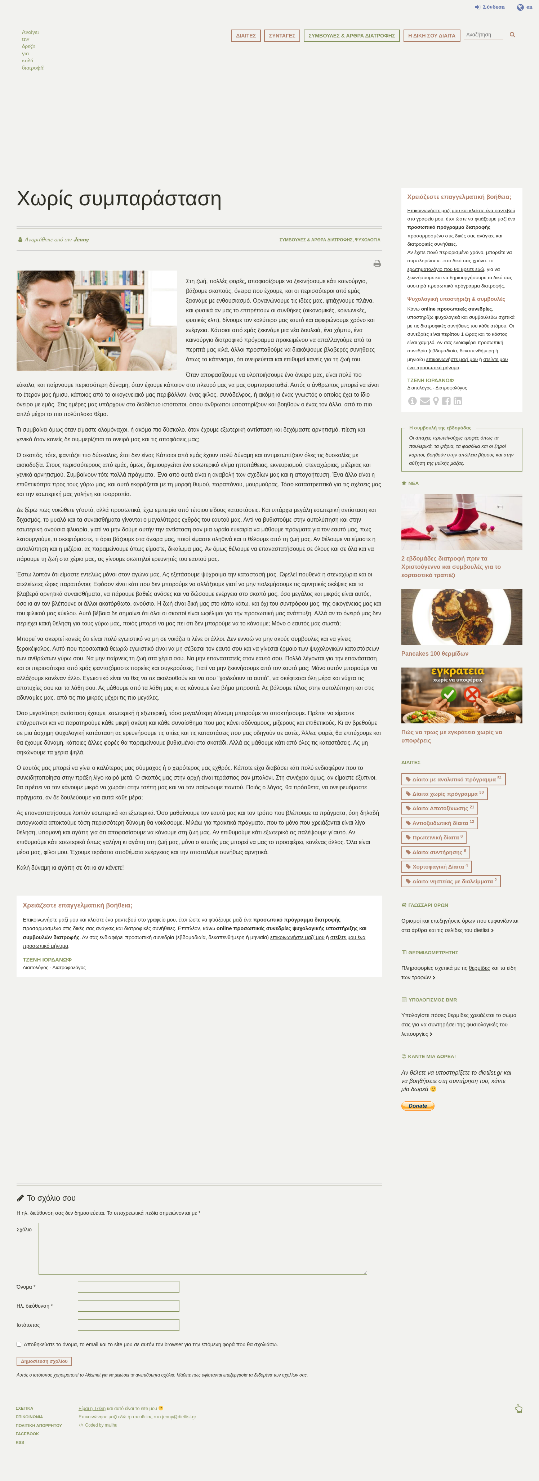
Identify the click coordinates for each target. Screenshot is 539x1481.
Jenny (80, 247)
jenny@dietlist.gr (179, 1424)
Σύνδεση (490, 7)
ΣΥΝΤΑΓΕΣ (282, 36)
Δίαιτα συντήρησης (436, 859)
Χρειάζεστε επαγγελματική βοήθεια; (77, 913)
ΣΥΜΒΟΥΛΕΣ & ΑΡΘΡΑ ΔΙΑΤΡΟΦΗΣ (351, 36)
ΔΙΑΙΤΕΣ (246, 36)
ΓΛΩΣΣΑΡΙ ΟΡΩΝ (425, 913)
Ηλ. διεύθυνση (35, 1314)
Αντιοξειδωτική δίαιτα (440, 831)
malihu (111, 1433)
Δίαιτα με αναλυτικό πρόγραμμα (454, 787)
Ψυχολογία (367, 247)
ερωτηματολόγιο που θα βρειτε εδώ (445, 277)
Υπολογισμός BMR (429, 1008)
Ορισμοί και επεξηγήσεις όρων (438, 928)
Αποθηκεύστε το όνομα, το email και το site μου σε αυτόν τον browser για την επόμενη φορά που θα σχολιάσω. (151, 1352)
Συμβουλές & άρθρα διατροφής (316, 247)
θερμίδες (479, 976)
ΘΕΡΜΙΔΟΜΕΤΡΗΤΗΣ (430, 960)
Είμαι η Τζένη (92, 1416)
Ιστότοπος (28, 1333)
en (525, 7)
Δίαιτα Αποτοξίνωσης (440, 816)
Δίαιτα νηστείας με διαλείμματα (451, 889)
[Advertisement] (269, 133)
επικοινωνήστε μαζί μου (297, 945)
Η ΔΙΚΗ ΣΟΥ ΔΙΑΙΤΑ (431, 36)
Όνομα (26, 1295)
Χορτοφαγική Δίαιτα (437, 874)
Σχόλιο (24, 1237)
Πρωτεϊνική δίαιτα (434, 845)
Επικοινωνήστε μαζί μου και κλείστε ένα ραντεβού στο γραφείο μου (99, 928)
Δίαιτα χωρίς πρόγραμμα (445, 801)
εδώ (122, 1424)
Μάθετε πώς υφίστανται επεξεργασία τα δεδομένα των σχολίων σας (242, 1383)
